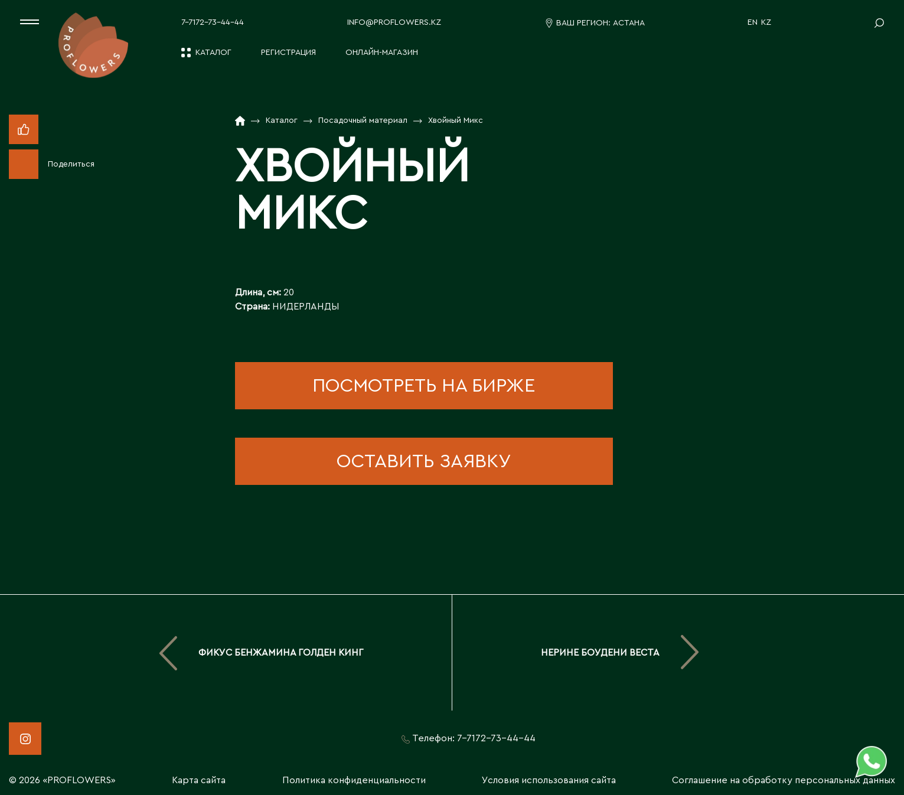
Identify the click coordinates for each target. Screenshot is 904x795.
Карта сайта (199, 780)
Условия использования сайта (549, 780)
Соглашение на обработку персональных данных (783, 780)
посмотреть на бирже (423, 385)
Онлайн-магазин (381, 52)
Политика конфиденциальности (354, 780)
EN (753, 22)
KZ (766, 22)
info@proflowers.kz (394, 22)
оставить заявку (424, 461)
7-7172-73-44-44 (212, 22)
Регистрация (288, 52)
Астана (629, 23)
